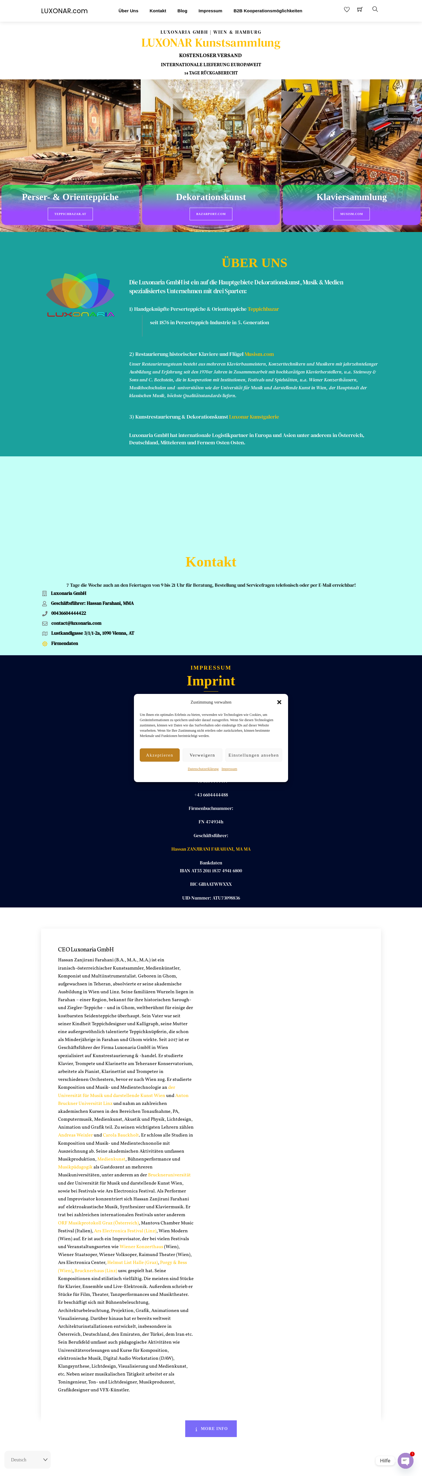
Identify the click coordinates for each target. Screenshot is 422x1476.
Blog (182, 10)
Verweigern (202, 755)
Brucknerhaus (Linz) (95, 1174)
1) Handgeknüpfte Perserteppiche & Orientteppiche (187, 297)
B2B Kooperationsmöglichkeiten (268, 10)
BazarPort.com (211, 214)
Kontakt (157, 10)
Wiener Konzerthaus (141, 1150)
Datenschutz (244, 1466)
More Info (211, 1332)
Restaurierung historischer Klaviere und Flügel (189, 342)
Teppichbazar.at (70, 214)
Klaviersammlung (351, 197)
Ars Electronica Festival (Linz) (125, 1134)
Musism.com (351, 214)
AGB (225, 1466)
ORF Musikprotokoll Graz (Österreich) (98, 1126)
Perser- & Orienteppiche (70, 197)
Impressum (229, 769)
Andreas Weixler (75, 1039)
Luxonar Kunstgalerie (254, 405)
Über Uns (129, 10)
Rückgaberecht (179, 1466)
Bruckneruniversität (169, 1079)
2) (132, 342)
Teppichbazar (263, 297)
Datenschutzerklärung (203, 769)
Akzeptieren (159, 755)
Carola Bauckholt (121, 1039)
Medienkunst (111, 1062)
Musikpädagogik (75, 1070)
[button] (279, 702)
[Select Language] (27, 1460)
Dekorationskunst (211, 197)
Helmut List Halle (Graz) (132, 1166)
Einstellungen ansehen (254, 755)
